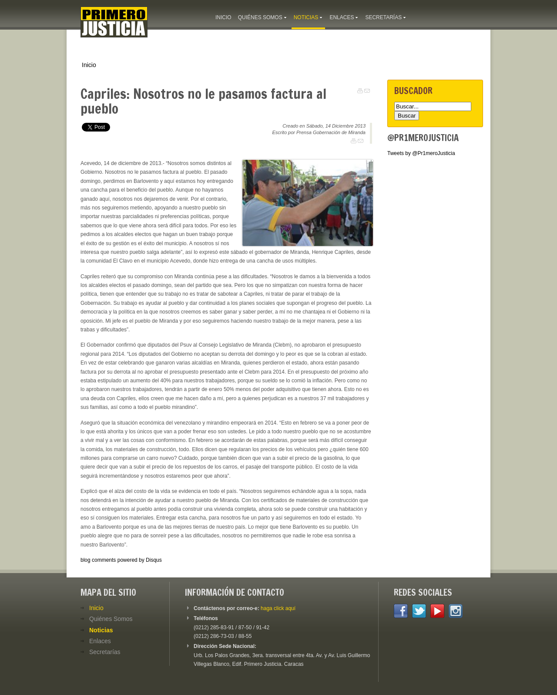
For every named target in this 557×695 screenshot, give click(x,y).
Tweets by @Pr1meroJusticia (421, 153)
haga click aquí (278, 608)
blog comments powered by (121, 560)
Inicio (89, 64)
